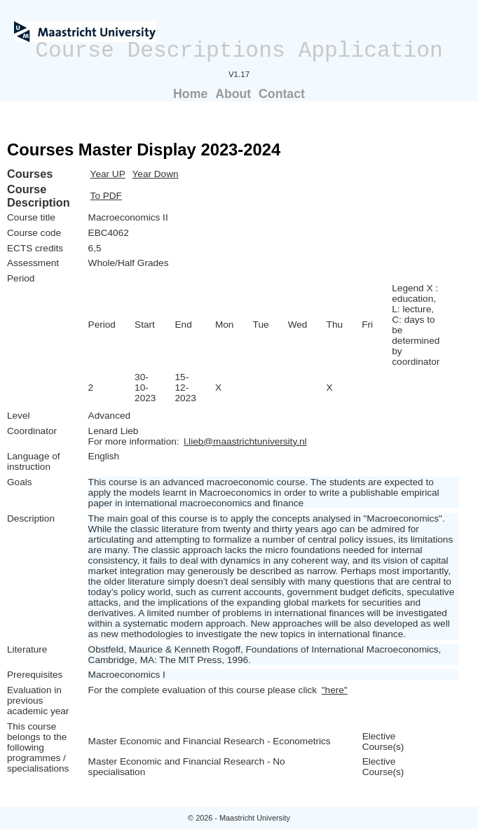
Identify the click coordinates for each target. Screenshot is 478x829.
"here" (335, 690)
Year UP (107, 174)
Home (190, 94)
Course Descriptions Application (239, 51)
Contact (282, 94)
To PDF (106, 195)
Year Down (155, 174)
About (233, 94)
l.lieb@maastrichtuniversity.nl (245, 441)
